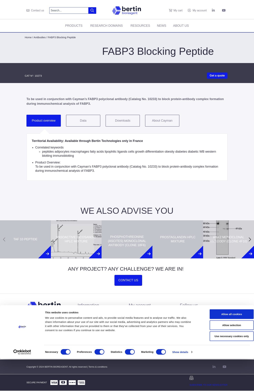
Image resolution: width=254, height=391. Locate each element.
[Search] (92, 10)
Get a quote (217, 75)
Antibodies (40, 37)
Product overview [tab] (44, 120)
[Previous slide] (4, 239)
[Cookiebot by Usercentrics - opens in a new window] (22, 384)
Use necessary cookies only (225, 368)
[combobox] (69, 10)
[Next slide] (250, 239)
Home (28, 37)
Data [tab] (83, 120)
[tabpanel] (127, 157)
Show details (180, 384)
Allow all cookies (225, 346)
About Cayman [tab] (162, 120)
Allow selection (225, 357)
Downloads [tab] (122, 120)
